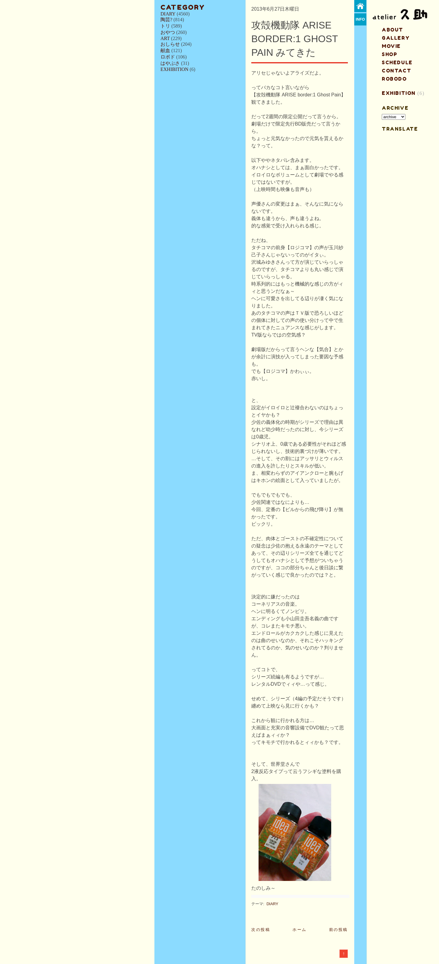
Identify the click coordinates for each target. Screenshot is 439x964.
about (392, 30)
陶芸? (166, 19)
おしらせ (170, 44)
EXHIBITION (174, 69)
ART (165, 38)
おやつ (167, 32)
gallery (396, 38)
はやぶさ (170, 63)
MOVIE (391, 46)
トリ (165, 25)
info (360, 19)
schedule (397, 62)
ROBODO (394, 79)
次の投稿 (260, 929)
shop (389, 54)
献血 (165, 50)
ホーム (299, 929)
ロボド (167, 56)
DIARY (168, 13)
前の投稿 (338, 929)
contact (396, 71)
